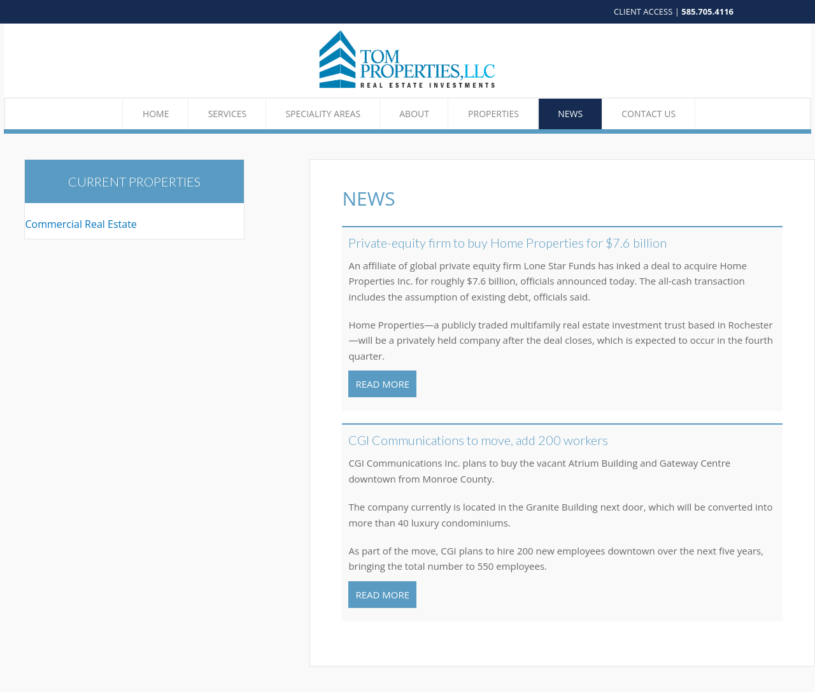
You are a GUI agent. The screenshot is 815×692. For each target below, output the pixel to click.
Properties (493, 114)
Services (227, 114)
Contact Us (648, 114)
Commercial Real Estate (80, 224)
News (570, 114)
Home (156, 114)
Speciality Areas (322, 114)
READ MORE (382, 384)
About (414, 114)
